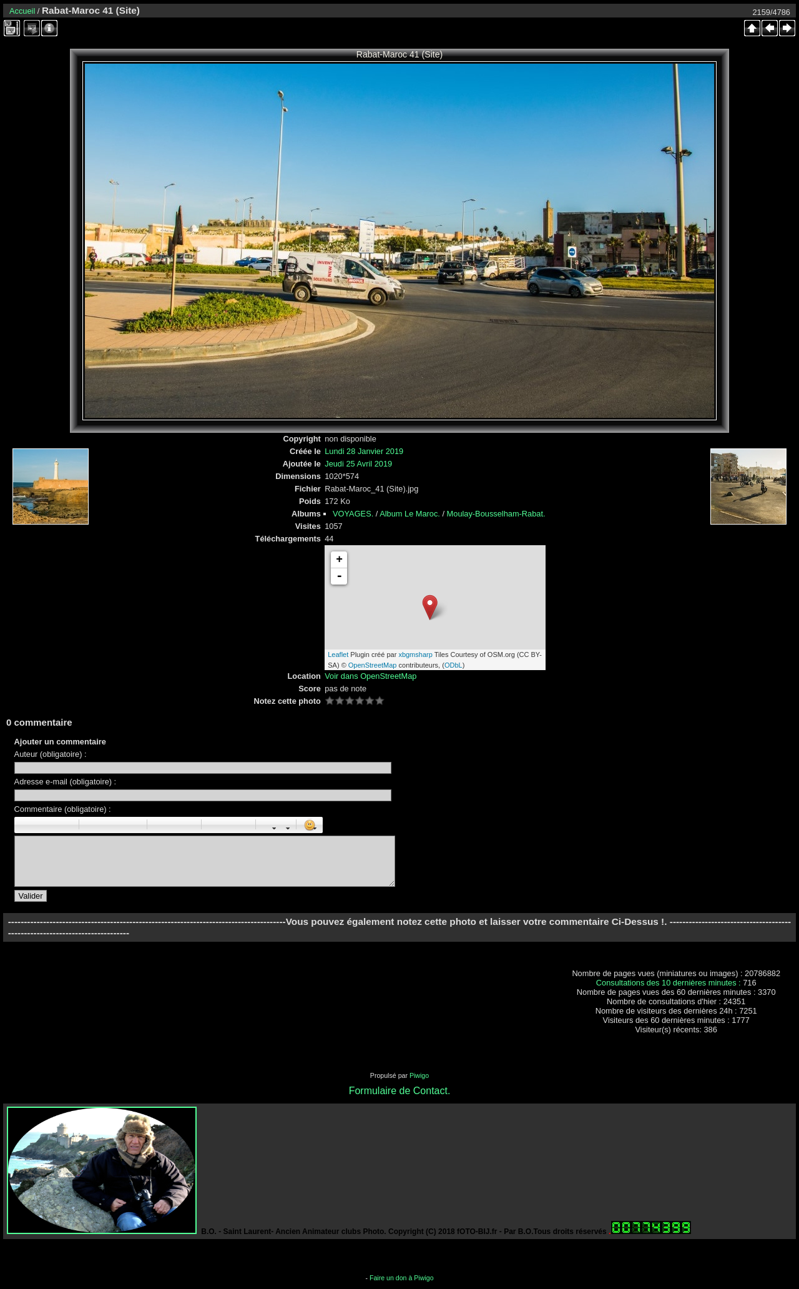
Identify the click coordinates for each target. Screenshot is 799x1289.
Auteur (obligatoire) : (50, 754)
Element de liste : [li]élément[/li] (188, 825)
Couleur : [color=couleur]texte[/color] (283, 825)
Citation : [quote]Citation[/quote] (133, 825)
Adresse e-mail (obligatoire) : (65, 781)
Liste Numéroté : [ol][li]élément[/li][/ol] (174, 825)
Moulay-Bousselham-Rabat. (496, 513)
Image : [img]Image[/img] (215, 825)
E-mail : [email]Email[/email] (242, 825)
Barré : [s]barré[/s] (65, 825)
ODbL (453, 665)
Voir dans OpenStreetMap (370, 676)
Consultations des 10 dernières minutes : (669, 982)
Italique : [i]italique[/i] (38, 825)
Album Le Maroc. (410, 513)
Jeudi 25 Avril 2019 (358, 463)
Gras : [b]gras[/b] (24, 825)
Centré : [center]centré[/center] (106, 825)
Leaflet (338, 654)
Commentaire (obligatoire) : (62, 809)
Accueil (22, 11)
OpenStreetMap (372, 665)
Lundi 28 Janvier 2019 (364, 451)
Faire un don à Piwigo (402, 1278)
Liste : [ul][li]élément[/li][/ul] (160, 825)
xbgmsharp (415, 654)
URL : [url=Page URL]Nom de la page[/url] (228, 825)
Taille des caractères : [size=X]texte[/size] (269, 825)
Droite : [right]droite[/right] (120, 825)
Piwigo (419, 1075)
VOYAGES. (353, 513)
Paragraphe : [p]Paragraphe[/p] (92, 825)
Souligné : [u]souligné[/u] (52, 825)
